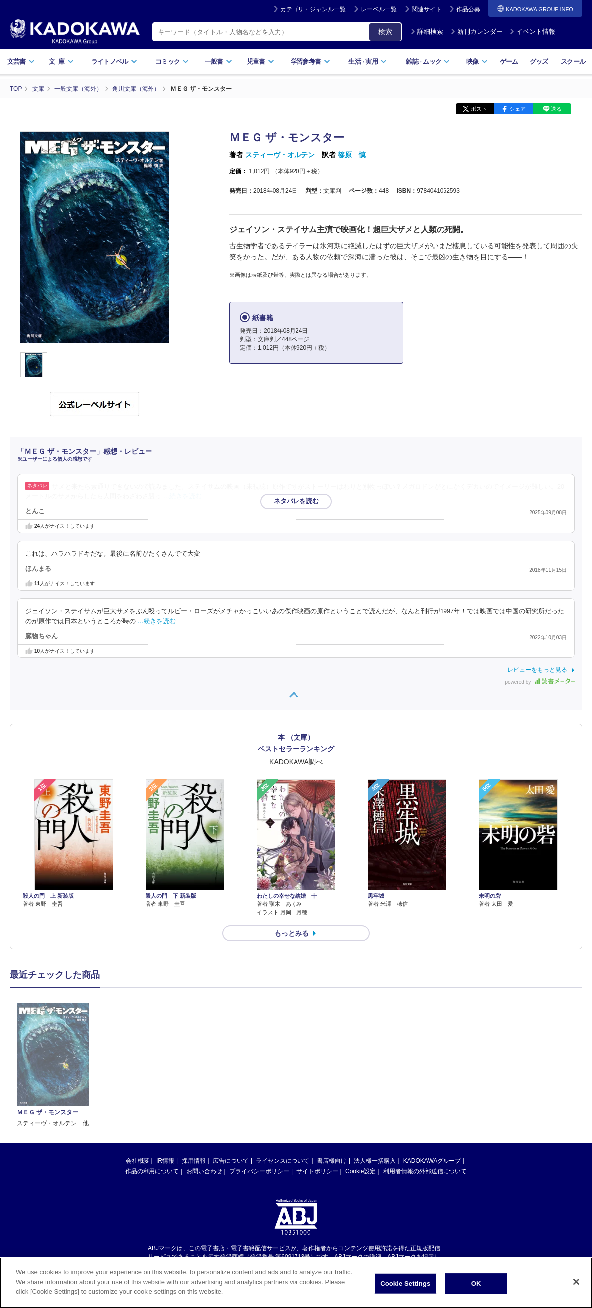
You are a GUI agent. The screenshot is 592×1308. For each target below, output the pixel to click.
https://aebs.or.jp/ (260, 1161)
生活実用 (367, 61)
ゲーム (509, 61)
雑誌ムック (428, 61)
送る (556, 109)
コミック (172, 61)
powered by (540, 682)
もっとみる (291, 933)
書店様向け (332, 1058)
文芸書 (21, 61)
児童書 (260, 61)
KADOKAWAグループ (432, 1058)
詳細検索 (426, 31)
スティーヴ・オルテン (280, 155)
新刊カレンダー (476, 31)
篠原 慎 (352, 155)
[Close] (576, 1282)
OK (476, 1283)
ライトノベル (114, 61)
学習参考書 (310, 61)
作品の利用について (152, 1068)
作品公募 (468, 9)
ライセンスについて (282, 1058)
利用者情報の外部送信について (425, 1068)
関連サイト (427, 9)
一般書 (218, 61)
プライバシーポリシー (259, 1068)
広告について (231, 1058)
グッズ (539, 61)
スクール (573, 61)
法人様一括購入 (375, 1058)
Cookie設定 (360, 1068)
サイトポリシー (317, 1068)
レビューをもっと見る (537, 669)
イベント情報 (532, 31)
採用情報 (194, 1058)
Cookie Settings (405, 1283)
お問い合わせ (204, 1068)
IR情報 (165, 1058)
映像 (477, 61)
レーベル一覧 (379, 9)
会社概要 (137, 1058)
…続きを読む (182, 496)
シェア (517, 109)
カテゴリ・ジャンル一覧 (313, 9)
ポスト (479, 109)
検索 (385, 32)
